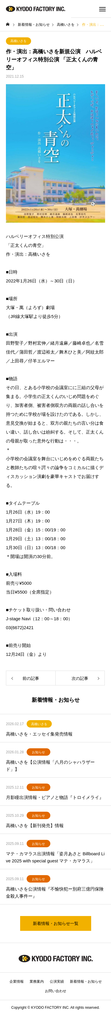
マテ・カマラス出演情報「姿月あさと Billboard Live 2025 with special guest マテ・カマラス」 (55, 857)
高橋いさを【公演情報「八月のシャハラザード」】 (50, 766)
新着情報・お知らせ (86, 981)
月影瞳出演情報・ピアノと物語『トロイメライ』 (55, 797)
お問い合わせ (55, 991)
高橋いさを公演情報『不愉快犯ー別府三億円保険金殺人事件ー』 (55, 892)
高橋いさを (18, 41)
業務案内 (37, 981)
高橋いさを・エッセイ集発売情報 (39, 733)
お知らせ (38, 752)
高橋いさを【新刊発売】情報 (35, 825)
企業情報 (16, 981)
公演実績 (57, 981)
